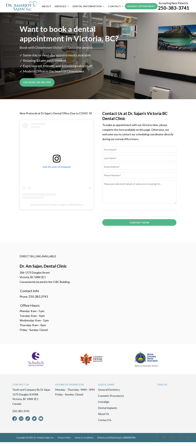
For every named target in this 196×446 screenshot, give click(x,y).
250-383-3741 (174, 10)
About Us (103, 417)
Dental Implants (107, 411)
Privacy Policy (64, 441)
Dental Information (86, 6)
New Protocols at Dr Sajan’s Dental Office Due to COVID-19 (56, 117)
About (46, 6)
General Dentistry (109, 393)
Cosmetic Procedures (111, 399)
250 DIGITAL (129, 441)
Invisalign (103, 405)
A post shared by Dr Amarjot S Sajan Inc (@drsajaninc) (56, 208)
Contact (47, 11)
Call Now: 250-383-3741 (37, 87)
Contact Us (104, 423)
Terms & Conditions (84, 441)
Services (60, 6)
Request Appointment (140, 8)
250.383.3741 (38, 300)
